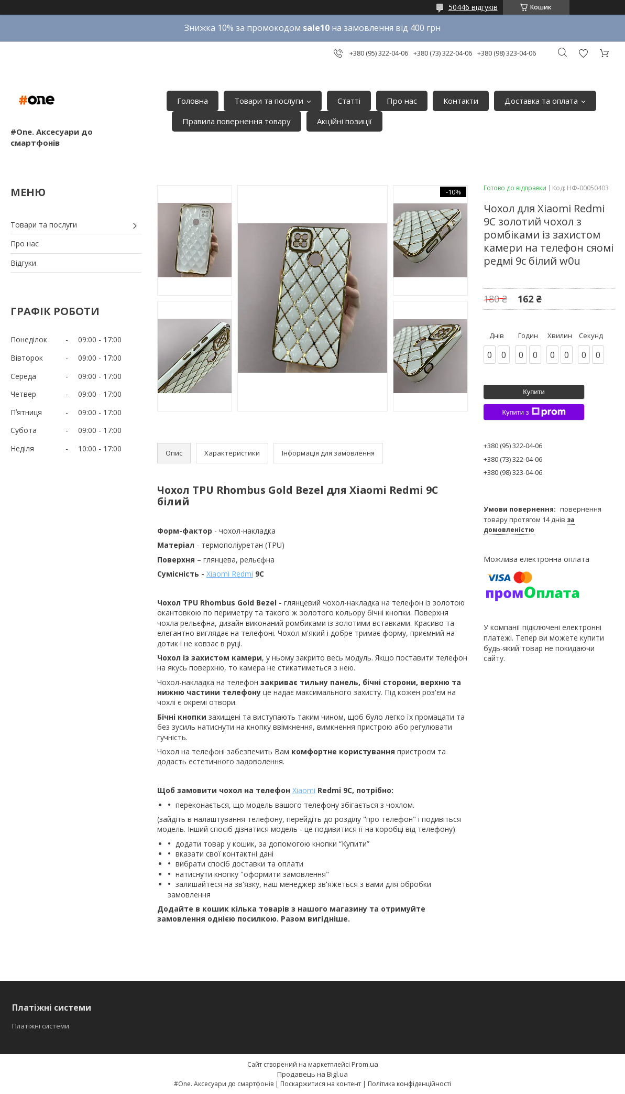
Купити (534, 392)
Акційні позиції (344, 121)
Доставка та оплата (541, 100)
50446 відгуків (473, 7)
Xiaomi (303, 790)
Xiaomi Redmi (229, 574)
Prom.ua (365, 1064)
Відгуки (23, 263)
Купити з (533, 412)
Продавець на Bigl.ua (312, 1074)
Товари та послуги (268, 100)
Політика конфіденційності (409, 1083)
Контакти (460, 100)
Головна (192, 100)
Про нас (402, 100)
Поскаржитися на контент (320, 1083)
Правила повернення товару (236, 121)
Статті (348, 100)
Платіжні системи (40, 1026)
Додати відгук (583, 53)
